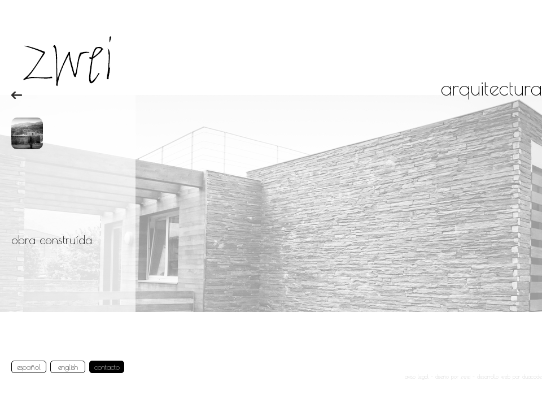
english (68, 366)
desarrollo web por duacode (509, 376)
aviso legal (417, 376)
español (29, 366)
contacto (107, 366)
